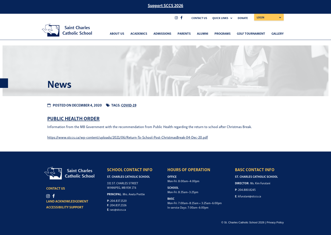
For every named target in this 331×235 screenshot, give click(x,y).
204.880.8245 (247, 189)
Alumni (202, 33)
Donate (243, 18)
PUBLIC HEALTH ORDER (73, 118)
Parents (184, 33)
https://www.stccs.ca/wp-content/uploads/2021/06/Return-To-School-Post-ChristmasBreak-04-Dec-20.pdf (127, 137)
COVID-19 (128, 105)
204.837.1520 (118, 200)
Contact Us (199, 18)
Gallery (277, 33)
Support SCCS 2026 (165, 5)
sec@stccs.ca (118, 209)
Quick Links (220, 18)
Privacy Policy (275, 222)
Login (260, 17)
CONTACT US (55, 188)
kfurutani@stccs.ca (249, 196)
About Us (117, 33)
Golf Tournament (251, 33)
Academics (138, 33)
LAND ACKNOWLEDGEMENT (67, 201)
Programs (222, 33)
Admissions (162, 33)
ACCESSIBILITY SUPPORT (64, 207)
